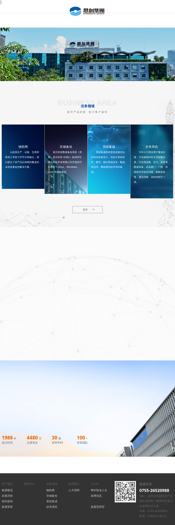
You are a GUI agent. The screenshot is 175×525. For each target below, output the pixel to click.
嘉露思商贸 (98, 507)
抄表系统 (51, 507)
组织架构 (7, 501)
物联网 (50, 490)
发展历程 (7, 496)
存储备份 (51, 496)
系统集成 (51, 501)
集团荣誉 (7, 507)
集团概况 (7, 490)
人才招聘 (73, 490)
